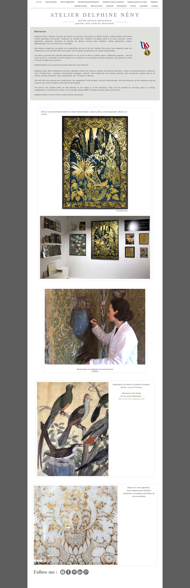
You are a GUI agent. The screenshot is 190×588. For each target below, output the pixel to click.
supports (120, 55)
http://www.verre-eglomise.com (131, 399)
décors (41, 55)
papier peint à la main (107, 39)
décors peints (96, 112)
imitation (96, 568)
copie (95, 570)
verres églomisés (110, 112)
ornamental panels (138, 71)
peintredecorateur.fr (145, 575)
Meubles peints (81, 6)
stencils (86, 73)
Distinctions (122, 6)
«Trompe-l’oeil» (45, 73)
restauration (132, 575)
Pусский (110, 6)
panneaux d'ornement (50, 39)
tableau (113, 568)
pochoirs (121, 39)
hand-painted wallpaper (72, 73)
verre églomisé (143, 488)
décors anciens (85, 41)
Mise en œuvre (97, 6)
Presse (133, 6)
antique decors (145, 73)
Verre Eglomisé (97, 73)
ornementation (142, 573)
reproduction (105, 568)
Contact (154, 6)
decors (41, 88)
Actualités (144, 6)
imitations (65, 39)
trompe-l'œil (78, 39)
